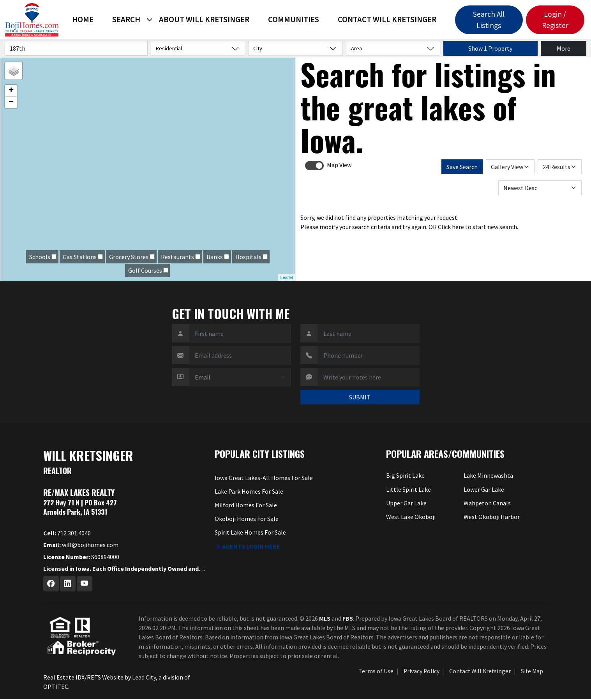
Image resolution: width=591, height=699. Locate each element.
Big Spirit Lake (405, 475)
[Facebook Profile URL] (51, 583)
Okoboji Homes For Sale (247, 518)
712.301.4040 (67, 533)
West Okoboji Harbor (492, 517)
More (563, 48)
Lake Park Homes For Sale (249, 491)
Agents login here (247, 546)
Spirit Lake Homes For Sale (250, 532)
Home (83, 19)
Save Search (462, 167)
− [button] (11, 102)
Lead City (144, 677)
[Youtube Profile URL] (84, 583)
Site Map (532, 671)
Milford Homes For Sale (246, 505)
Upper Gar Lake (406, 503)
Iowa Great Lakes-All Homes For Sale (264, 478)
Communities (293, 19)
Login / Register (555, 19)
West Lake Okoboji (411, 517)
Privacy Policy (421, 671)
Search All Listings (489, 19)
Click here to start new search (477, 227)
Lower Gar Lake (484, 489)
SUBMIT (359, 397)
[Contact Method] (240, 377)
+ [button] (11, 91)
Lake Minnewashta (488, 475)
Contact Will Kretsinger (387, 19)
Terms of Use (375, 671)
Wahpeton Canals (487, 503)
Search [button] (126, 19)
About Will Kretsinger (204, 19)
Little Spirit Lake (408, 489)
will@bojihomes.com (80, 545)
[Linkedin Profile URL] (68, 583)
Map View (339, 165)
